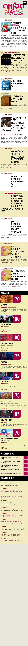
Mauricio (19, 307)
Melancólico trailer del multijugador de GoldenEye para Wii (17, 156)
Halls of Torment (7, 343)
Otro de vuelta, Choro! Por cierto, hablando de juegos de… (12, 541)
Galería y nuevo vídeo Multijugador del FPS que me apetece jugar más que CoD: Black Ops (13, 124)
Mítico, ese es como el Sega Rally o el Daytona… (10, 535)
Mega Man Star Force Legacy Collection (11, 440)
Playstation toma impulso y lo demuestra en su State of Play (12, 527)
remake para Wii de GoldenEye (19, 136)
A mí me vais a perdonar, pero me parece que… (10, 497)
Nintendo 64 (5, 140)
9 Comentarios (7, 244)
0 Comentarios (23, 307)
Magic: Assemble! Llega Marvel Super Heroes (10, 469)
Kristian (4, 79)
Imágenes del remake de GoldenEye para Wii (18, 180)
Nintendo (20, 142)
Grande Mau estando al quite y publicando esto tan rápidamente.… (14, 523)
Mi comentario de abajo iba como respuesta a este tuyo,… (12, 510)
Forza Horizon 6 (6, 325)
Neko (3, 53)
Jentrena (11, 403)
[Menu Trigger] (25, 3)
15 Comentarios (7, 269)
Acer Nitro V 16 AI (7, 401)
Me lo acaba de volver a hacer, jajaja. (8, 504)
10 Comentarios (7, 174)
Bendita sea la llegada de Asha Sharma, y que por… (11, 516)
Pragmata (4, 382)
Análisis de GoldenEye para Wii (18, 84)
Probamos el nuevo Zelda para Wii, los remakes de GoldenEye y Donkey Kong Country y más (12, 204)
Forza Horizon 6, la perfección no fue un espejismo (10, 534)
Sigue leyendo (14, 167)
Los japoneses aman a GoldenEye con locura (18, 275)
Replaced (4, 362)
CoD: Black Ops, (7, 134)
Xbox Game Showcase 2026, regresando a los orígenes (11, 483)
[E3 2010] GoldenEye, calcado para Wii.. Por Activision (17, 251)
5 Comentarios (7, 94)
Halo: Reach (15, 134)
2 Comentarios (7, 79)
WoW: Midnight (6, 420)
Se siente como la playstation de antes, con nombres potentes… (13, 529)
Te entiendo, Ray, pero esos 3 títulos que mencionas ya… (12, 491)
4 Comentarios (7, 149)
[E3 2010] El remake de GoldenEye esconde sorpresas (16, 226)
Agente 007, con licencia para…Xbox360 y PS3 (18, 58)
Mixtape (4, 305)
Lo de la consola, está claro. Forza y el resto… (10, 485)
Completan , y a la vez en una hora (18, 28)
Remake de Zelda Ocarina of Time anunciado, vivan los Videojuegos (9, 466)
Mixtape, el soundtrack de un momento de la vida (10, 473)
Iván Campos (11, 442)
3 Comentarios (6, 53)
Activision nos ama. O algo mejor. (17, 99)
